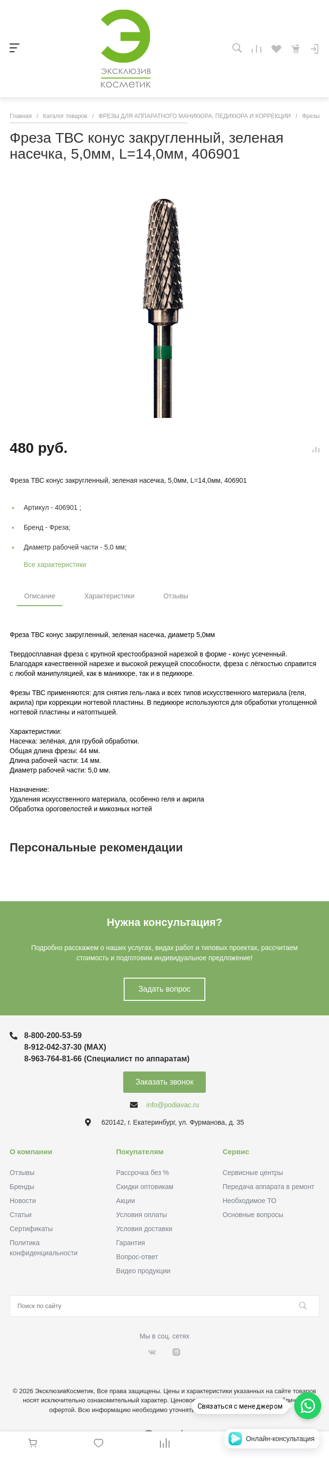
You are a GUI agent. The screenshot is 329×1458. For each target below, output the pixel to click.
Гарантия (130, 1243)
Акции (125, 1201)
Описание (39, 596)
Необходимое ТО (249, 1201)
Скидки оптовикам (144, 1186)
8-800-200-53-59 (53, 1035)
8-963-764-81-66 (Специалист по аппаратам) (106, 1059)
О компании (31, 1151)
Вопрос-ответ (137, 1257)
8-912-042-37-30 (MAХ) (65, 1047)
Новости (23, 1201)
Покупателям (139, 1151)
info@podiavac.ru (172, 1105)
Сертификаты (31, 1229)
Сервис (236, 1151)
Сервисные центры (253, 1172)
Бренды (22, 1186)
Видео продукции (143, 1271)
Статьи (20, 1215)
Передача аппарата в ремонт (269, 1186)
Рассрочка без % (142, 1172)
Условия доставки (144, 1229)
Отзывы (175, 596)
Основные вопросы (253, 1215)
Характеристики (109, 596)
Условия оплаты (141, 1215)
